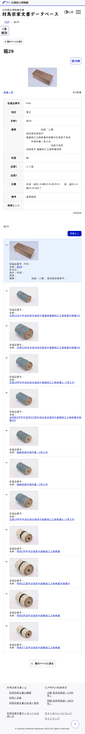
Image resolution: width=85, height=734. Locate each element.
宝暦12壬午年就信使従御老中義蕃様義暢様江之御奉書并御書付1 (44, 315)
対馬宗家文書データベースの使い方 (23, 714)
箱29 (19, 267)
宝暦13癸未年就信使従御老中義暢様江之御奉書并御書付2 (48, 347)
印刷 (77, 61)
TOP (7, 22)
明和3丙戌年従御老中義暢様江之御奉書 (38, 615)
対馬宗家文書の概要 (20, 693)
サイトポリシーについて (58, 713)
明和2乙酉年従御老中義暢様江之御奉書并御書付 (43, 583)
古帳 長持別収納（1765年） (60, 694)
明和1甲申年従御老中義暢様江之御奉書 (38, 551)
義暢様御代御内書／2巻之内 (32, 452)
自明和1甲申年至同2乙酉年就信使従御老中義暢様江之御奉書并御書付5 (45, 419)
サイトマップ (52, 718)
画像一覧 (8, 92)
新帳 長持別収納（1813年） (60, 702)
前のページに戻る (14, 42)
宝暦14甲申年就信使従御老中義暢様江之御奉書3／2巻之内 (41, 382)
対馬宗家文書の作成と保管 (24, 703)
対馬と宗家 (15, 698)
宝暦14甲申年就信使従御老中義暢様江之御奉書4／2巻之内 (41, 519)
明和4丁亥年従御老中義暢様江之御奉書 (38, 647)
